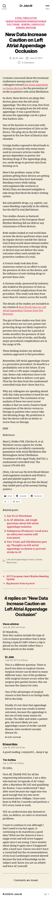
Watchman (11, 562)
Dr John (19, 58)
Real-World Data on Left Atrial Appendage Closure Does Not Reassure (24, 311)
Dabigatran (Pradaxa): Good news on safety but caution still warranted (27, 534)
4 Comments (28, 62)
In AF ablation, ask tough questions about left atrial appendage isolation (23, 523)
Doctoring (13, 24)
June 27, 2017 (36, 58)
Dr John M (26, 5)
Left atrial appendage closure (20, 559)
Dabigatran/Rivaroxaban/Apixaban (26, 21)
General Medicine (26, 28)
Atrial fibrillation (26, 18)
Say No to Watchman (19, 516)
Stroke (39, 559)
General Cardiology (33, 24)
